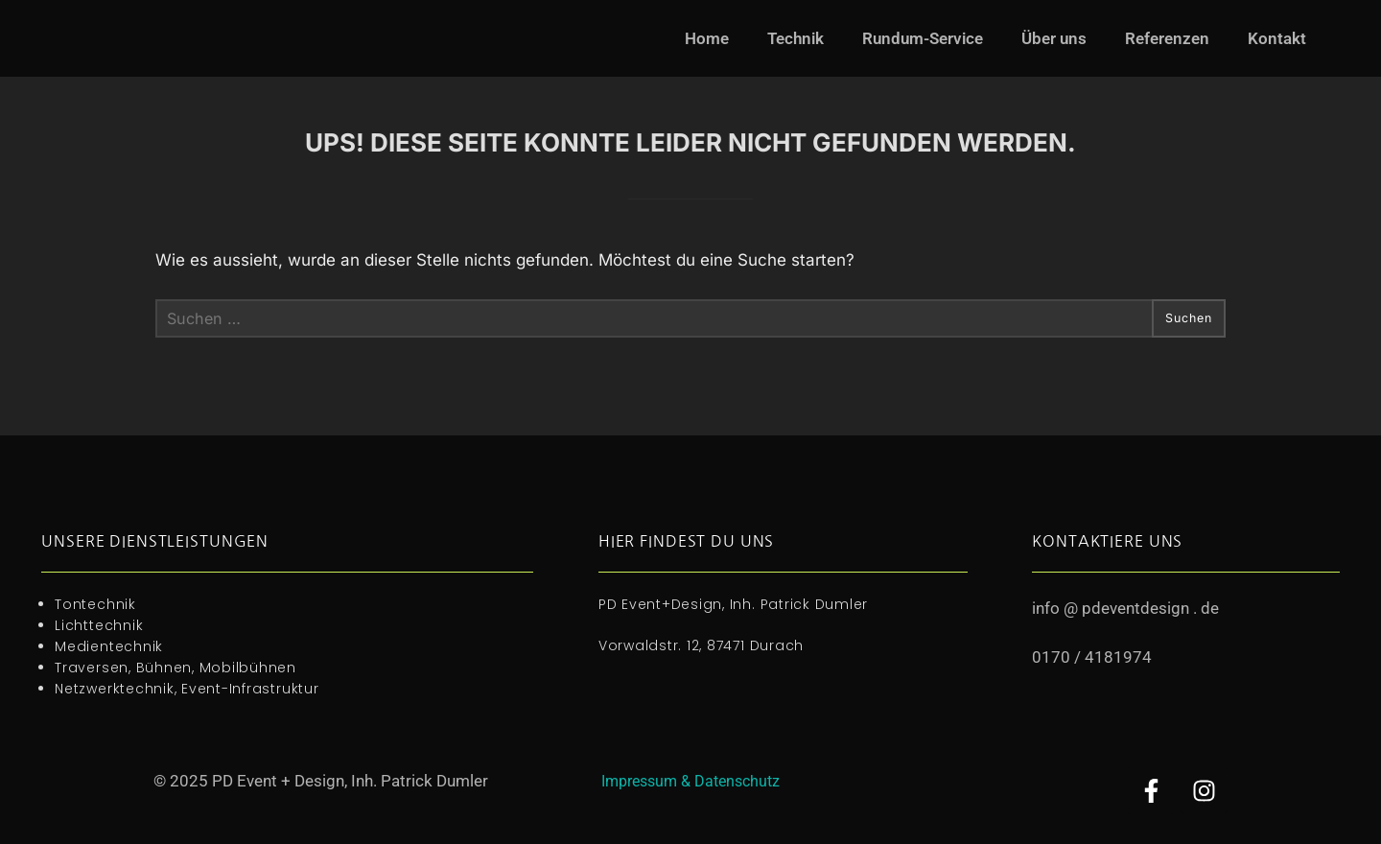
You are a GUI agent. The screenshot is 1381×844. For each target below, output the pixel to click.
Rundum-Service (922, 38)
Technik (795, 38)
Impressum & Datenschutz (690, 780)
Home (707, 38)
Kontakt (1277, 38)
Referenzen (1167, 38)
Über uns (1054, 38)
